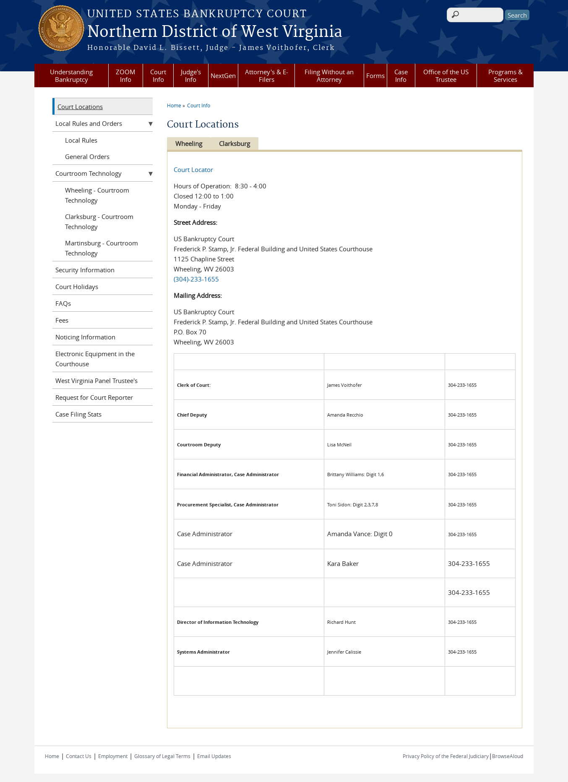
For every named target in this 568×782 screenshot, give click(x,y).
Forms (375, 75)
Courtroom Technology (88, 173)
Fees (61, 320)
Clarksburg (236, 143)
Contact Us (78, 756)
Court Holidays (76, 286)
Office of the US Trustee (446, 75)
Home (174, 105)
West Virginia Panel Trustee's (96, 380)
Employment (113, 756)
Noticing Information (85, 337)
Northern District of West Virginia (214, 32)
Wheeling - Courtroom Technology (97, 195)
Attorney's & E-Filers (266, 75)
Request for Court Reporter (94, 397)
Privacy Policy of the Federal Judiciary (446, 756)
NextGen (223, 75)
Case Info (401, 75)
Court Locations (80, 106)
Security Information (85, 270)
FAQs (63, 303)
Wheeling (188, 143)
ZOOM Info (125, 75)
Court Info (158, 75)
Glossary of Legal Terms (162, 756)
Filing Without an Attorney (329, 75)
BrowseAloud (507, 756)
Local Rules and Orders (88, 123)
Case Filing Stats (78, 414)
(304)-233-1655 (196, 279)
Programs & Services (505, 75)
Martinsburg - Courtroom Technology (101, 248)
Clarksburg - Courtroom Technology (99, 221)
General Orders (87, 156)
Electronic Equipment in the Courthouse (95, 358)
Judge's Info (191, 75)
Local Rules (81, 140)
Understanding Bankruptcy (71, 75)
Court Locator (193, 169)
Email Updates (214, 756)
